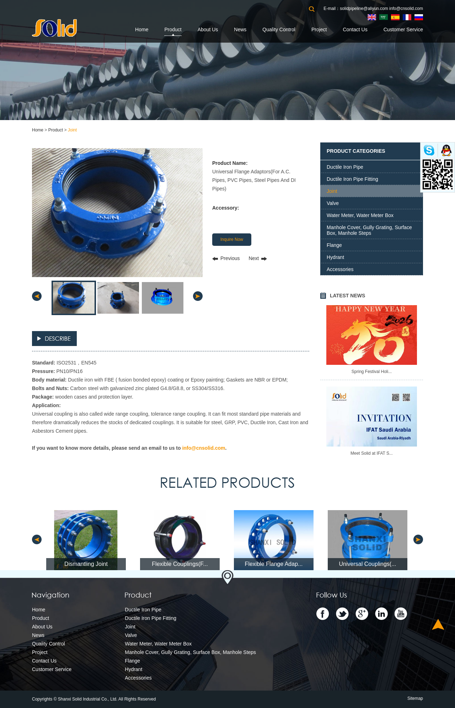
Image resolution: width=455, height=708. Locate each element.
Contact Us (355, 29)
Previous (230, 258)
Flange (334, 245)
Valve (333, 203)
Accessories (340, 269)
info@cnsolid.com (406, 8)
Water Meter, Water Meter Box (360, 215)
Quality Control (278, 29)
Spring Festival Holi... (372, 371)
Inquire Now (231, 239)
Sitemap (415, 698)
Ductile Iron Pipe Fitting (352, 179)
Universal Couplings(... (367, 564)
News (240, 29)
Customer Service (403, 29)
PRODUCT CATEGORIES (356, 151)
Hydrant (335, 257)
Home (141, 29)
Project (319, 29)
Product (172, 29)
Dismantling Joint (86, 564)
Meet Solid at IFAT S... (371, 453)
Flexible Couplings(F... (180, 564)
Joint (72, 130)
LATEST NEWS (347, 295)
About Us (208, 29)
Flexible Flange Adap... (274, 564)
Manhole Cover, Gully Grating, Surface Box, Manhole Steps (369, 230)
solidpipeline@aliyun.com (364, 8)
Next (253, 258)
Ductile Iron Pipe (345, 167)
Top (438, 624)
